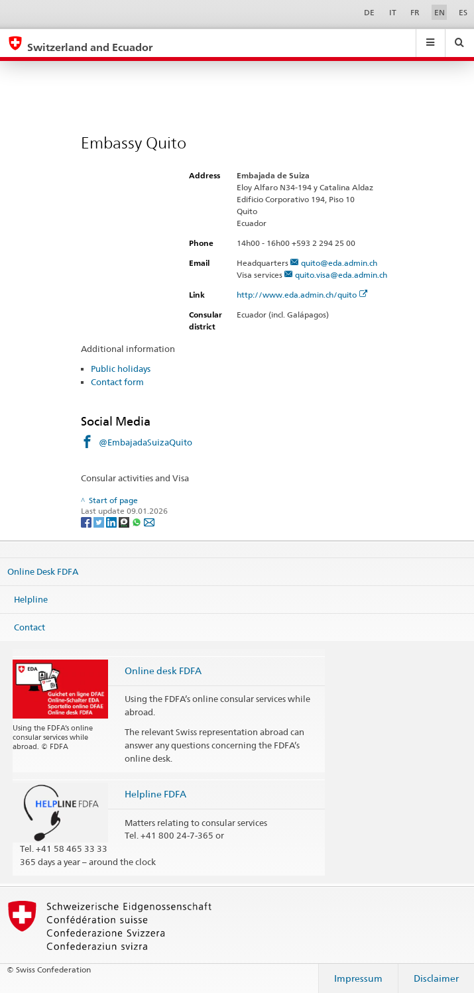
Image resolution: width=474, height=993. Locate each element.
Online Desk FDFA (42, 571)
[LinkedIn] (112, 521)
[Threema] (125, 521)
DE (369, 12)
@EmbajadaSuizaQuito (145, 442)
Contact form (117, 382)
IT (392, 12)
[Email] (149, 521)
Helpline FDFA (155, 793)
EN (439, 12)
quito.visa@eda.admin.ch (341, 274)
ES (463, 12)
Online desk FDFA (163, 670)
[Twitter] (99, 521)
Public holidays (120, 368)
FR (415, 12)
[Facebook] (87, 521)
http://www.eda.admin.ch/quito (302, 294)
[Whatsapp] (137, 521)
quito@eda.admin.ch (339, 263)
